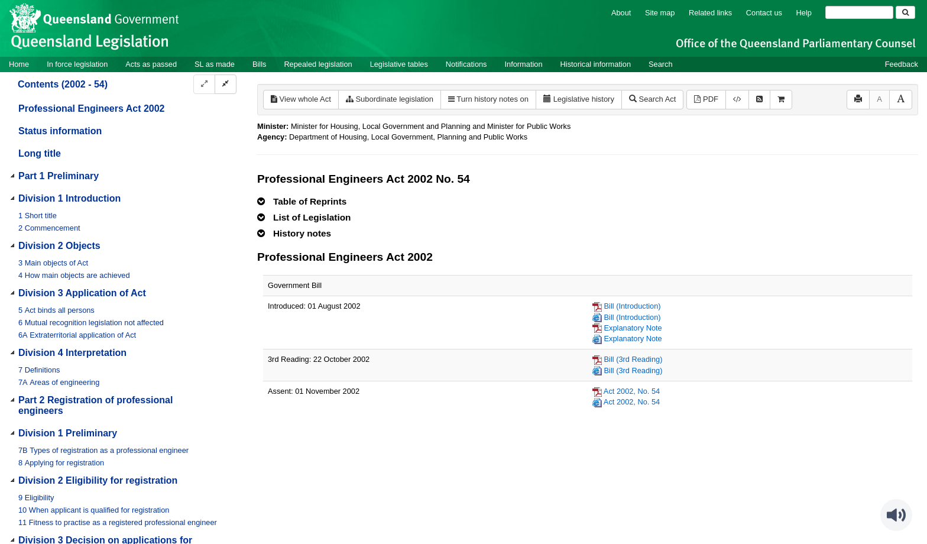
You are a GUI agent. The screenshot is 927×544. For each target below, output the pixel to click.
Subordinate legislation (389, 99)
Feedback (901, 64)
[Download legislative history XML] (737, 99)
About (621, 12)
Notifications (466, 64)
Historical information (595, 64)
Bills (259, 64)
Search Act (652, 99)
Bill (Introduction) (632, 306)
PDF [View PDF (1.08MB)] (706, 99)
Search (661, 64)
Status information (60, 131)
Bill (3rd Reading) (633, 359)
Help (804, 12)
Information (524, 64)
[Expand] (204, 84)
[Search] (859, 12)
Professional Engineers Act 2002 (91, 108)
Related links (710, 12)
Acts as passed (151, 64)
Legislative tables (399, 64)
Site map (660, 12)
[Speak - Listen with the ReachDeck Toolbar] (896, 515)
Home (19, 64)
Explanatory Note (633, 327)
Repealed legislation (318, 64)
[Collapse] (225, 84)
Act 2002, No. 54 (632, 391)
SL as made (215, 64)
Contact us (764, 12)
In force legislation (77, 64)
